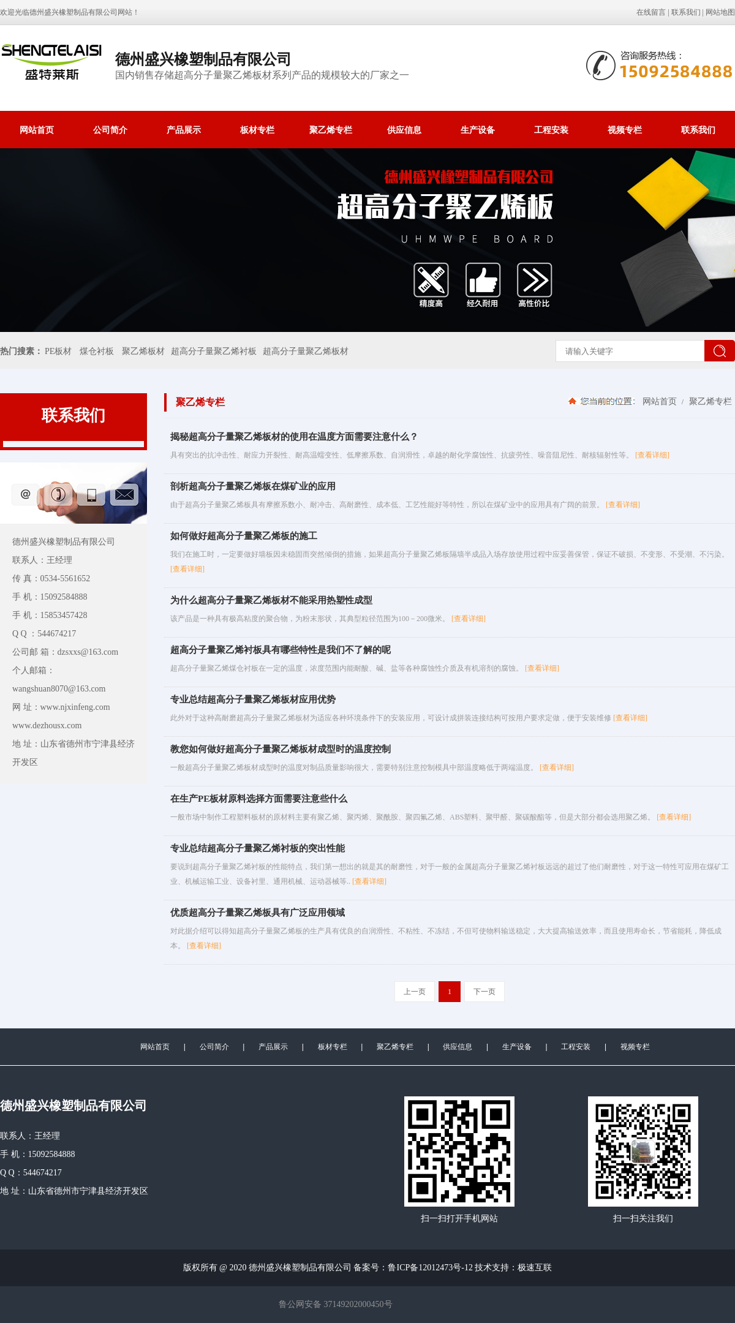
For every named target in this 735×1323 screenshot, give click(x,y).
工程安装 (551, 130)
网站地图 (720, 12)
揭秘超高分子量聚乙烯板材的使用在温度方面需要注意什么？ (294, 437)
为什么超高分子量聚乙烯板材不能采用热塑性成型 (271, 600)
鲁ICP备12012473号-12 (430, 1267)
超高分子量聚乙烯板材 (306, 351)
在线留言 (651, 12)
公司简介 (110, 130)
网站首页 (37, 130)
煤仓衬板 (97, 351)
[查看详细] (652, 455)
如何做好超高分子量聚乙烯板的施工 (243, 536)
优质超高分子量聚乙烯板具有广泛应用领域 (257, 913)
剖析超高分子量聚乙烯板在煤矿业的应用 (253, 486)
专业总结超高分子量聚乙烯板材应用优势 (253, 699)
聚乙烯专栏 (330, 130)
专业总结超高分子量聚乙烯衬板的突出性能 (257, 848)
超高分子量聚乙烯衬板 (214, 351)
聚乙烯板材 (143, 351)
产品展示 (184, 130)
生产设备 (478, 130)
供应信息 (404, 130)
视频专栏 (625, 130)
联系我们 (686, 12)
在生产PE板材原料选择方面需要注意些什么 (258, 799)
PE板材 (58, 351)
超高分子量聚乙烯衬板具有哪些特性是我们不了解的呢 (280, 650)
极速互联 (535, 1267)
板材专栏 (257, 130)
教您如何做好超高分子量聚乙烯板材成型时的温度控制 (280, 749)
